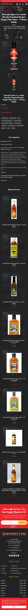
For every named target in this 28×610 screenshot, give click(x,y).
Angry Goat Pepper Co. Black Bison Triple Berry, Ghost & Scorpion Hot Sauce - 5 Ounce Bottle (14, 490)
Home (13, 25)
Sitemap (5, 573)
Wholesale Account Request (19, 568)
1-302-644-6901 (15, 547)
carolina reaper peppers (7, 120)
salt (19, 118)
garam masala (12, 125)
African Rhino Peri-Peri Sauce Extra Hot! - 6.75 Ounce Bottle (14, 341)
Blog (4, 568)
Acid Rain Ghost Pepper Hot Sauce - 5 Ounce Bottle (14, 225)
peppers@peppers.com (16, 550)
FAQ (4, 570)
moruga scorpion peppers (7, 123)
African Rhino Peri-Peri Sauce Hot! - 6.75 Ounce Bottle (14, 379)
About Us (5, 566)
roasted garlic (18, 123)
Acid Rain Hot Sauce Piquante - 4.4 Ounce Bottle (14, 264)
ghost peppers (13, 118)
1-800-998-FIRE (16, 545)
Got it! (14, 607)
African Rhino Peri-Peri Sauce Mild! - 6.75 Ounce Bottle (14, 418)
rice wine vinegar (17, 120)
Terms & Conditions (17, 573)
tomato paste (4, 118)
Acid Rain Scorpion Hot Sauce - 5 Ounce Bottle (14, 302)
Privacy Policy (15, 570)
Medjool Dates (20, 125)
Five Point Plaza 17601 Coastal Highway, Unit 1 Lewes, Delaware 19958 (14, 541)
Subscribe (22, 522)
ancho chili (4, 125)
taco (8, 128)
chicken (3, 128)
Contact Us (14, 566)
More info (16, 603)
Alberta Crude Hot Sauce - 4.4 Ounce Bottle (14, 452)
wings (13, 128)
